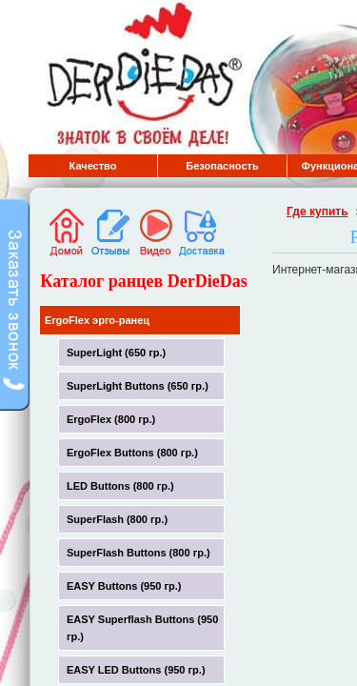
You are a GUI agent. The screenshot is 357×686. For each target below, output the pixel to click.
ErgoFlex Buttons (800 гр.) (132, 452)
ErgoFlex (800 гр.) (111, 419)
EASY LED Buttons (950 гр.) (136, 670)
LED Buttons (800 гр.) (120, 486)
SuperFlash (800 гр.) (117, 519)
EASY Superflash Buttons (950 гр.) (142, 628)
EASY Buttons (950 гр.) (124, 586)
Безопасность (222, 166)
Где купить (317, 211)
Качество (93, 166)
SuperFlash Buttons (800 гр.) (138, 552)
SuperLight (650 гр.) (116, 352)
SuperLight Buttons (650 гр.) (137, 386)
